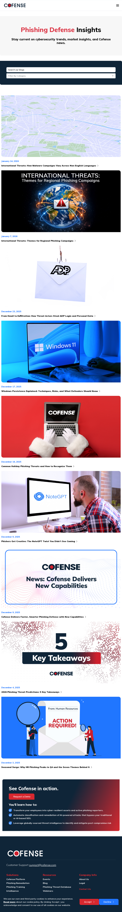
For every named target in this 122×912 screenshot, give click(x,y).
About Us (84, 879)
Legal (82, 883)
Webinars (48, 891)
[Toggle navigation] (118, 5)
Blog (45, 883)
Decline (109, 902)
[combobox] (61, 75)
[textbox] (59, 75)
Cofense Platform (15, 879)
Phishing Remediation (17, 883)
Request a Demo (21, 796)
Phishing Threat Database (57, 887)
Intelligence (12, 891)
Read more (9, 902)
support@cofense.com (42, 865)
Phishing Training (15, 887)
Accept (89, 902)
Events (46, 879)
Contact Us (85, 889)
